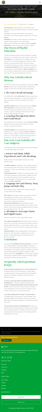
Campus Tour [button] (21, 402)
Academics (12, 12)
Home (6, 12)
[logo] (3, 2)
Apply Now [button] (21, 397)
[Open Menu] (40, 2)
